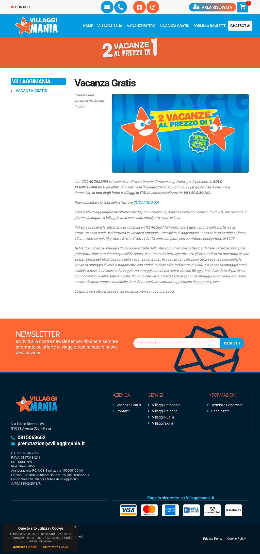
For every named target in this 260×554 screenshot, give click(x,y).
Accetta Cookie (25, 547)
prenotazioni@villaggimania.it (51, 443)
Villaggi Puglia (163, 417)
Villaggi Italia (109, 25)
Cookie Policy (236, 539)
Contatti (21, 7)
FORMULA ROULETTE (209, 25)
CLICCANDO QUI (146, 202)
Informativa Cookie (55, 547)
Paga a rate (220, 411)
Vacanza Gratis (174, 25)
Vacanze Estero (141, 25)
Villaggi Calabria (164, 411)
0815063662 (31, 437)
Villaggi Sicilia (162, 423)
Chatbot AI (240, 25)
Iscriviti (232, 343)
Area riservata (212, 7)
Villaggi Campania (166, 405)
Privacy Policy (212, 539)
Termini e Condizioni (226, 405)
